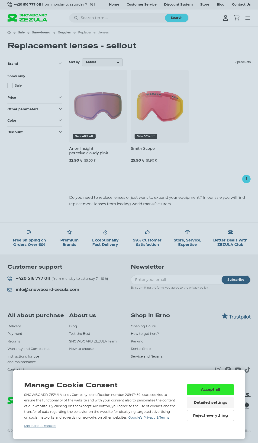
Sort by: (74, 62)
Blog (221, 4)
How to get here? (145, 334)
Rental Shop (141, 349)
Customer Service (142, 4)
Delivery (14, 326)
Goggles (64, 32)
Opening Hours (143, 326)
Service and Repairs (147, 356)
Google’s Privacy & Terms (148, 417)
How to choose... (82, 349)
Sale (21, 32)
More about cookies (40, 426)
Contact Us (241, 4)
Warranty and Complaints (28, 349)
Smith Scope (143, 148)
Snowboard (41, 32)
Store (204, 4)
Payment (14, 334)
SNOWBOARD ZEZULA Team (93, 341)
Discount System (178, 4)
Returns (13, 341)
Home (114, 4)
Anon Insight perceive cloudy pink (88, 150)
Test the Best (79, 334)
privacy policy (198, 287)
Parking (137, 341)
